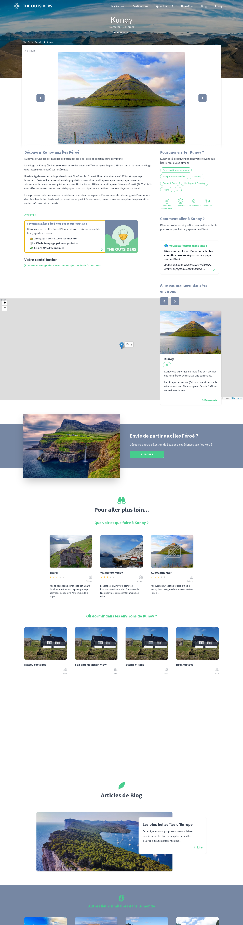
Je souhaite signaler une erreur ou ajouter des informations (62, 265)
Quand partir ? (164, 6)
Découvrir (210, 400)
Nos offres (187, 6)
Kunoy (50, 42)
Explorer (147, 454)
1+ (178, 189)
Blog (204, 6)
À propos (220, 6)
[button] (121, 97)
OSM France (236, 398)
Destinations (140, 6)
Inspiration (118, 6)
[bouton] (164, 301)
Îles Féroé (36, 42)
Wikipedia (30, 214)
